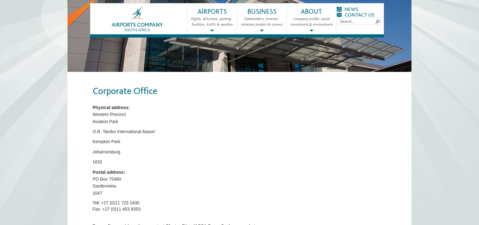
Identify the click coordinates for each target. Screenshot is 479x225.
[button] (377, 21)
